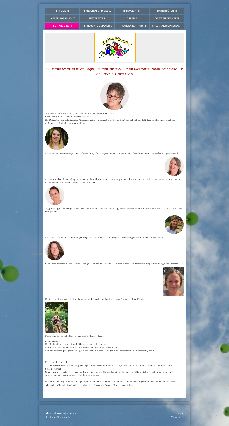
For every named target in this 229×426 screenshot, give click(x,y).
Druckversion (55, 413)
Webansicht (177, 417)
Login (180, 413)
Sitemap (71, 413)
